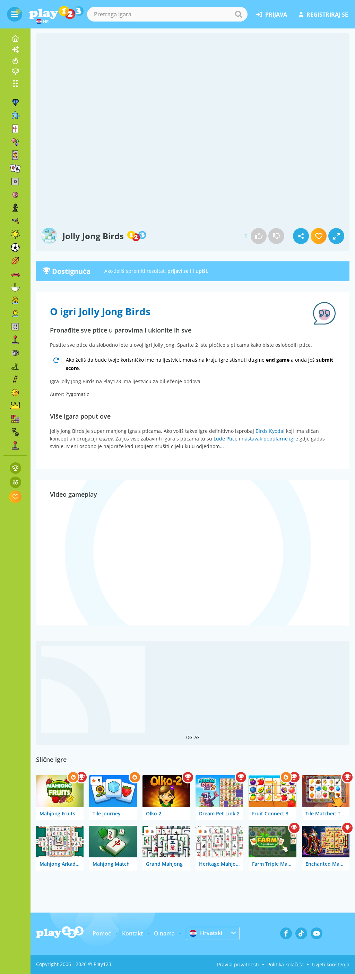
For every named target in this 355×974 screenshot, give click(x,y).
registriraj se (323, 14)
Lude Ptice (225, 438)
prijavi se (178, 271)
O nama (164, 933)
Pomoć (102, 933)
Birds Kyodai (270, 431)
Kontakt (132, 933)
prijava (271, 14)
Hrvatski (206, 933)
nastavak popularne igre (270, 438)
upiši (201, 271)
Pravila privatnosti (238, 964)
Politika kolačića (285, 964)
